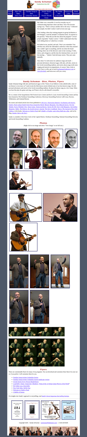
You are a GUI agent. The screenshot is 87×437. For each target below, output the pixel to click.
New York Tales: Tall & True (18, 14)
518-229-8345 (41, 71)
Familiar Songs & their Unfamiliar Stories (31, 14)
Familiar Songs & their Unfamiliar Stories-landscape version (31, 379)
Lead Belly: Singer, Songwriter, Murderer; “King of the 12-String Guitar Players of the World (41, 384)
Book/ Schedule (76, 12)
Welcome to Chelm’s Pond (21, 390)
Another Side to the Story (19, 113)
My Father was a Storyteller (59, 14)
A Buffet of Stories (18, 392)
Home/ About (10, 12)
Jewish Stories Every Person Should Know (46, 15)
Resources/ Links (68, 12)
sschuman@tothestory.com (66, 69)
